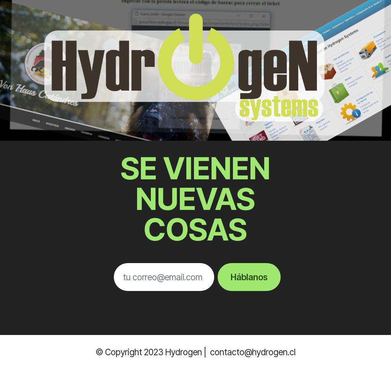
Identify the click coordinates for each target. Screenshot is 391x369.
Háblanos (249, 277)
